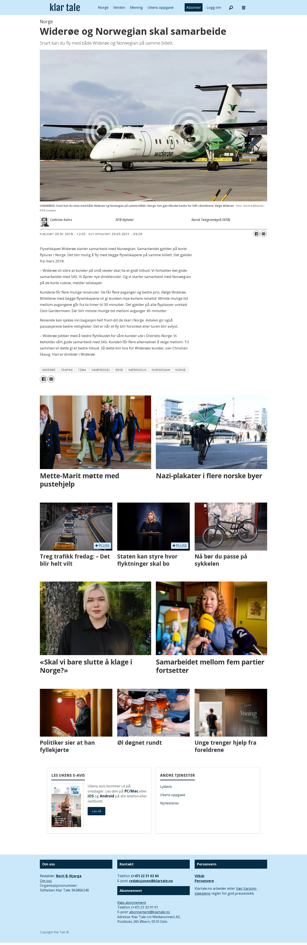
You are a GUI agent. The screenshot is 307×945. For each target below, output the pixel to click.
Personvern (204, 880)
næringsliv (137, 370)
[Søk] (230, 7)
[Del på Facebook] (256, 234)
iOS (91, 796)
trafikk (67, 370)
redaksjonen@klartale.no (151, 880)
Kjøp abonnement (131, 902)
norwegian (161, 370)
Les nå (96, 811)
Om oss (46, 880)
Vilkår (200, 876)
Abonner (193, 7)
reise (119, 370)
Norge (103, 7)
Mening (136, 7)
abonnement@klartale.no (149, 912)
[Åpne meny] (244, 7)
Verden (119, 7)
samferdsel (101, 370)
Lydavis (166, 786)
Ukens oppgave (161, 7)
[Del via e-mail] (263, 234)
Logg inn (214, 7)
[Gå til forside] (65, 7)
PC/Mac (131, 791)
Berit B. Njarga (68, 876)
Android (107, 796)
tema (82, 370)
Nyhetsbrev (169, 803)
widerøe (49, 370)
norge (180, 370)
